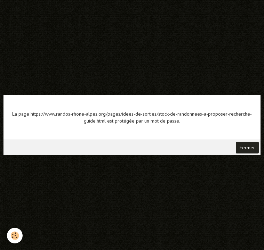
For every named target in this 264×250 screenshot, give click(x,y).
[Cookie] (15, 235)
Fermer (247, 147)
